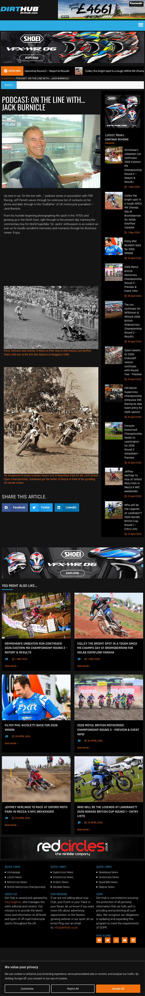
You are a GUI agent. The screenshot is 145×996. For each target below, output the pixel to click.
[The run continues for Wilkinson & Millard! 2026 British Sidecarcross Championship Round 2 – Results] (114, 309)
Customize (27, 988)
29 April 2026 (132, 496)
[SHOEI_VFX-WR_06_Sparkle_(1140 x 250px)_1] (72, 577)
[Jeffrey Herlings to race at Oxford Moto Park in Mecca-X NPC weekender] (114, 476)
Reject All (73, 988)
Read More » (19, 666)
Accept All (118, 988)
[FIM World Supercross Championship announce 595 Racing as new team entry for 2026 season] (114, 393)
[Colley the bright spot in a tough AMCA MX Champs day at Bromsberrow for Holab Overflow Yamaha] (114, 200)
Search (10, 84)
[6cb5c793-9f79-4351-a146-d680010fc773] (122, 127)
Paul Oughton (13, 902)
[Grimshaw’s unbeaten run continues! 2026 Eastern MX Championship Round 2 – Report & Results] (114, 155)
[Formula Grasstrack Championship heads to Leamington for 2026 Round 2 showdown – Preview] (114, 431)
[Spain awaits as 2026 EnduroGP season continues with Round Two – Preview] (114, 355)
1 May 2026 (132, 187)
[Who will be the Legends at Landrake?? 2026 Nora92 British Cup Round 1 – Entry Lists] (114, 510)
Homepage (7, 78)
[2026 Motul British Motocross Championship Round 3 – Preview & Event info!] (114, 272)
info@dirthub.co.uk (65, 927)
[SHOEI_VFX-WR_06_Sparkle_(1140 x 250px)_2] (72, 62)
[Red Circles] (72, 857)
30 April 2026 (132, 258)
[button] (141, 25)
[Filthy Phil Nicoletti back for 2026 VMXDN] (114, 246)
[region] (72, 978)
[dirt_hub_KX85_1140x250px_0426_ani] (101, 18)
